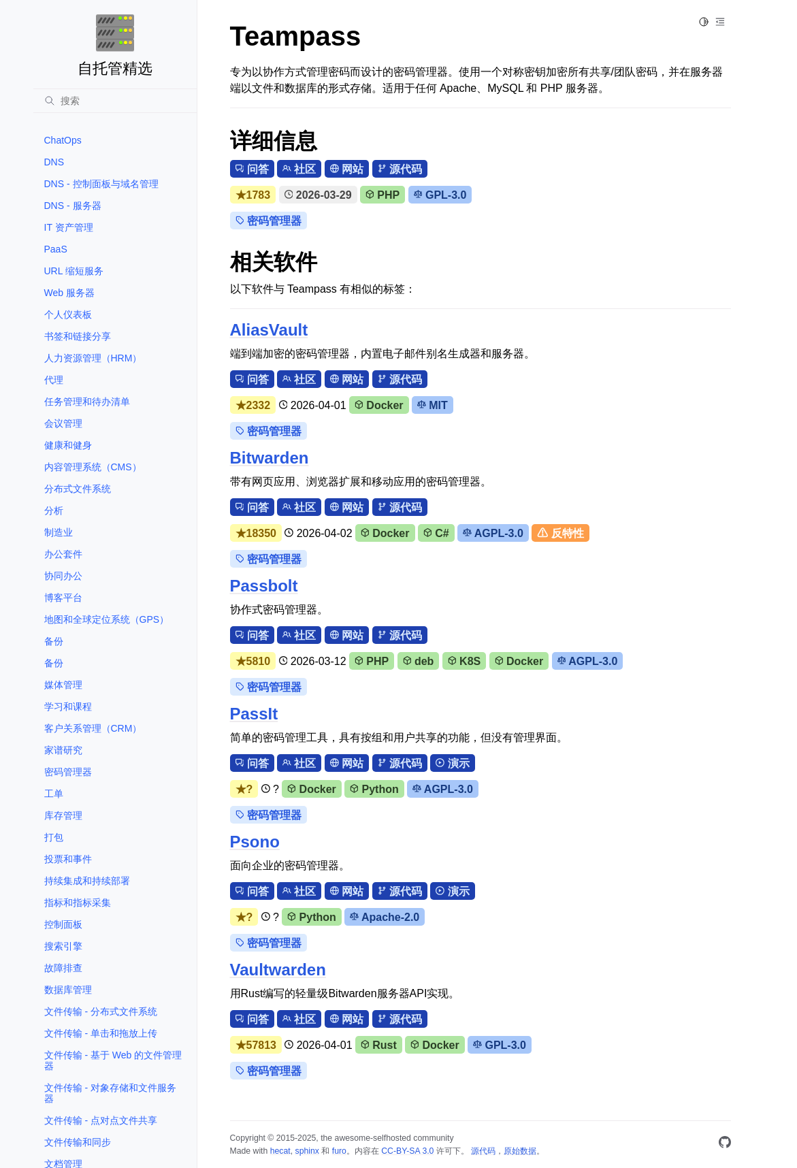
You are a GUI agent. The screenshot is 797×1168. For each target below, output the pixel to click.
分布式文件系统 (77, 488)
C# (436, 533)
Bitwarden (269, 458)
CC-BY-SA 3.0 (407, 1151)
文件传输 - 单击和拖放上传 (100, 1033)
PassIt (254, 713)
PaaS (55, 249)
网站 (346, 169)
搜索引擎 (63, 946)
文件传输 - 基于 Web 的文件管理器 (113, 1060)
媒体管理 (63, 684)
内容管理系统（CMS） (93, 466)
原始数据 (520, 1151)
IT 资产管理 (68, 227)
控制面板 (63, 924)
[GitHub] (725, 1144)
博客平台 (63, 597)
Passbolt (264, 586)
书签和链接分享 (77, 336)
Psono (255, 841)
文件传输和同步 (77, 1142)
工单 (53, 793)
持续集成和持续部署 (87, 880)
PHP (382, 195)
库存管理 (63, 815)
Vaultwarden (278, 969)
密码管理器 (68, 771)
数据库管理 (68, 989)
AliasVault (269, 330)
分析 (53, 510)
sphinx (307, 1151)
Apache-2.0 (384, 917)
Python (374, 789)
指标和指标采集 (77, 902)
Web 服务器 (69, 292)
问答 (252, 169)
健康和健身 (68, 445)
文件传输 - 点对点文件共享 (100, 1120)
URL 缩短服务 (73, 270)
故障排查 (63, 967)
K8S (464, 661)
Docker (379, 405)
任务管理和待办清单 (87, 401)
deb (418, 661)
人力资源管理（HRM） (93, 358)
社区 (299, 169)
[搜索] (115, 100)
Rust (379, 1045)
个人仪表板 (68, 314)
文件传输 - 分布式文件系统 (100, 1011)
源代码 (400, 169)
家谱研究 (63, 750)
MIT (432, 405)
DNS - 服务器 (72, 205)
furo (339, 1151)
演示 (452, 763)
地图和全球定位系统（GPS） (106, 619)
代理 (53, 379)
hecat (280, 1151)
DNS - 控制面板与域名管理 (101, 183)
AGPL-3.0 (493, 533)
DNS (54, 162)
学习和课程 (68, 706)
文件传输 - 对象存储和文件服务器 (110, 1093)
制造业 (58, 532)
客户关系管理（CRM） (93, 728)
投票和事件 (68, 859)
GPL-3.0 (440, 195)
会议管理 (63, 423)
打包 (53, 837)
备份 (53, 641)
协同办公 (63, 575)
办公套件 (63, 554)
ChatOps (63, 140)
